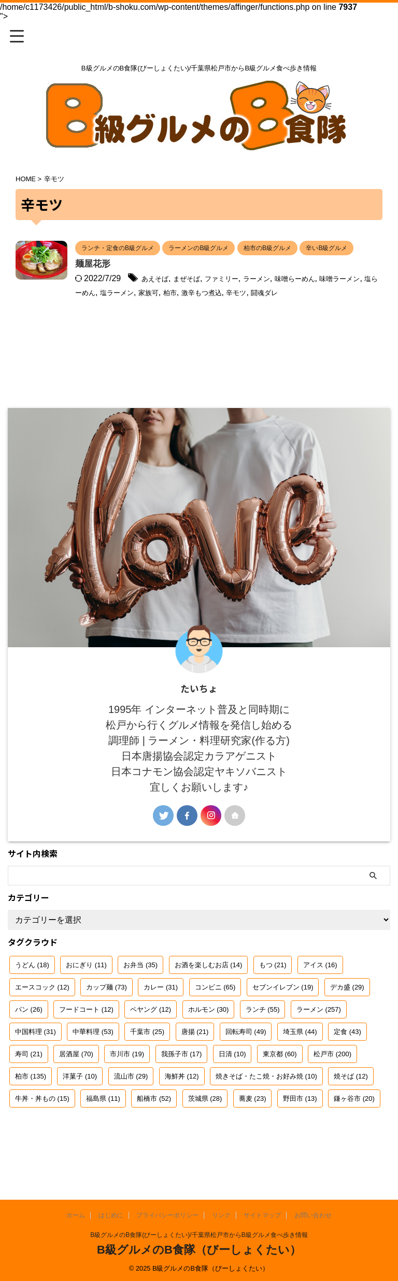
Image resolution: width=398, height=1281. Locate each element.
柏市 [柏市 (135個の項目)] (30, 1107)
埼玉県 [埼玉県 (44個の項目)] (300, 1062)
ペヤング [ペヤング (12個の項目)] (150, 1040)
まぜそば (247, 296)
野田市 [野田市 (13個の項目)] (300, 1129)
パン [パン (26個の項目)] (28, 1040)
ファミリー (289, 296)
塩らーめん (231, 309)
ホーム (75, 1215)
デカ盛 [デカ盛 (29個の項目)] (347, 1018)
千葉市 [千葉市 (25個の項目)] (147, 1062)
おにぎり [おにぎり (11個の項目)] (86, 995)
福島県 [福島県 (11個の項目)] (103, 1129)
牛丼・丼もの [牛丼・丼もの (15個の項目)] (42, 1129)
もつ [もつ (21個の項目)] (273, 995)
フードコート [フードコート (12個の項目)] (86, 1040)
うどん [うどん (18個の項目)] (32, 995)
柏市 (340, 309)
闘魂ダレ (202, 323)
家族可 (315, 309)
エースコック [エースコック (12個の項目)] (42, 1018)
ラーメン (331, 296)
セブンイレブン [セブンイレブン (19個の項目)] (283, 1018)
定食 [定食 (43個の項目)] (347, 1062)
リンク (221, 1215)
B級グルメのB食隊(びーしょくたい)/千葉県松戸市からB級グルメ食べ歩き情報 (198, 1235)
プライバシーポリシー (167, 1215)
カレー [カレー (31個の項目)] (161, 1018)
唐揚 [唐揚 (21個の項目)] (195, 1062)
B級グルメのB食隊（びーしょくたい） (199, 1249)
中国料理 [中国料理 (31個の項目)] (35, 1062)
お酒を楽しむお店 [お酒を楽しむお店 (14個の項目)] (209, 995)
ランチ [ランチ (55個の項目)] (263, 1040)
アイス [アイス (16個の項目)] (320, 995)
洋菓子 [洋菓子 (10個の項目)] (80, 1107)
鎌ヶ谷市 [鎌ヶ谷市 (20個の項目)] (354, 1129)
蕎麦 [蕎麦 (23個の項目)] (252, 1129)
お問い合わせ (313, 1215)
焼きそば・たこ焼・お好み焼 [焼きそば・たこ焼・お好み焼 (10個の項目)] (266, 1107)
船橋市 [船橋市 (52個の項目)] (154, 1129)
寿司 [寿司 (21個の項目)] (28, 1084)
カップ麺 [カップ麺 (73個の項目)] (106, 1018)
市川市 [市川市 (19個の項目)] (127, 1084)
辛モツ (169, 323)
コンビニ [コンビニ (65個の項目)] (215, 1018)
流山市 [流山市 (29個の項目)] (131, 1107)
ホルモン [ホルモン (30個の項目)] (208, 1040)
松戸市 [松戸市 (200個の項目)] (332, 1084)
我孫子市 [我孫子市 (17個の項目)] (181, 1084)
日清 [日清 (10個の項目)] (232, 1084)
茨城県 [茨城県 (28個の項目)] (205, 1129)
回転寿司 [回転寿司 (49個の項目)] (245, 1062)
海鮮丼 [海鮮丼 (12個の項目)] (182, 1107)
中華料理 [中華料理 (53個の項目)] (93, 1062)
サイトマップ (262, 1215)
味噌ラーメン (181, 309)
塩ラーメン (277, 309)
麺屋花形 (145, 281)
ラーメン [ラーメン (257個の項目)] (318, 1040)
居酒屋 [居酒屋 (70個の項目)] (76, 1084)
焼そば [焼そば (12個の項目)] (351, 1107)
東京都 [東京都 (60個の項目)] (280, 1084)
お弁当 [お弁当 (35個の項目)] (140, 995)
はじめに (110, 1215)
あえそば (209, 296)
